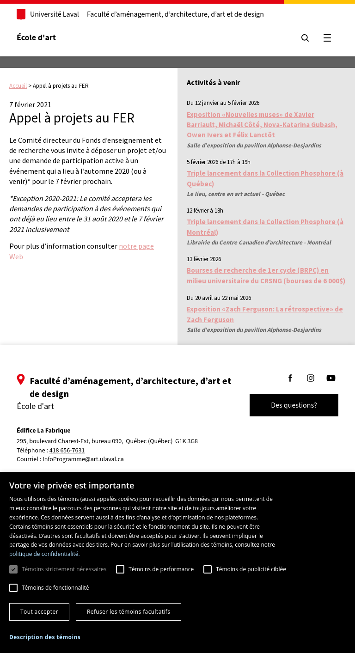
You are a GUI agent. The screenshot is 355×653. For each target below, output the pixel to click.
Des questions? (294, 405)
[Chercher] (305, 38)
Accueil (18, 86)
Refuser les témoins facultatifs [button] (128, 612)
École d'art (36, 37)
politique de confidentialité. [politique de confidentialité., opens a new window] (44, 554)
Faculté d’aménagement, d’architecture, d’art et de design (175, 14)
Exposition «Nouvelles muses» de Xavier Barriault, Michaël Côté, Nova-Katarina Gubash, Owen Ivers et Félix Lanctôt (262, 125)
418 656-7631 (67, 450)
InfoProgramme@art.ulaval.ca (83, 459)
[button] (44, 637)
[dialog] (177, 562)
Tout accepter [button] (39, 612)
